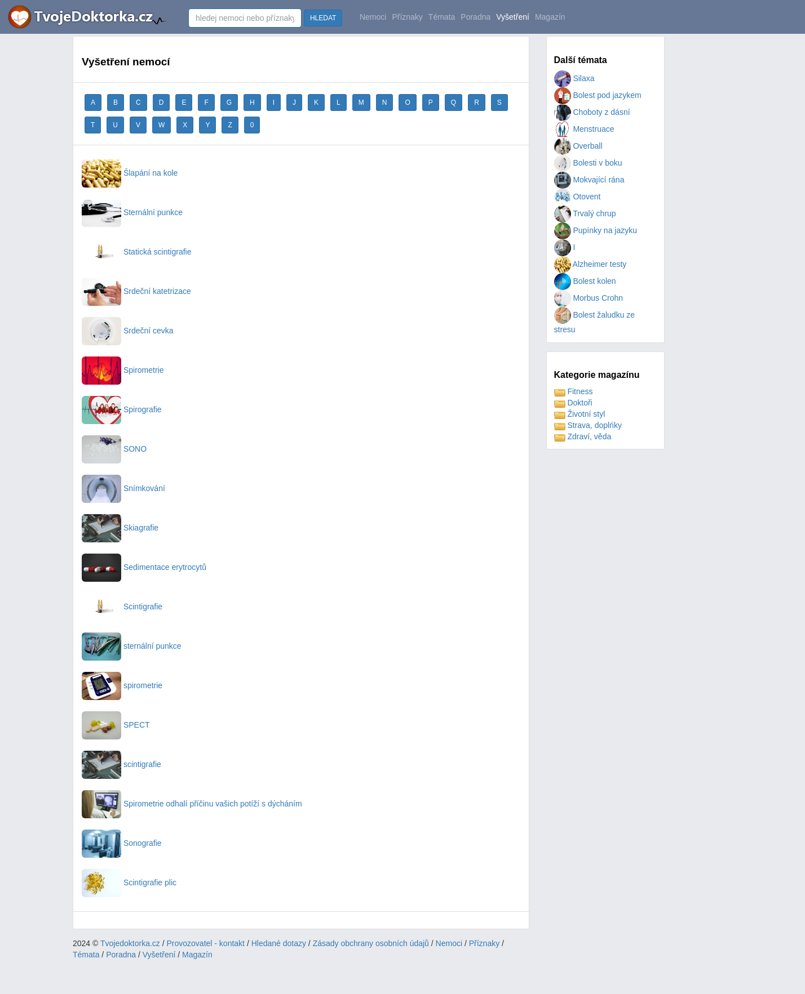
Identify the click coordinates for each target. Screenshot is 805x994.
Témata (441, 16)
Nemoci (373, 16)
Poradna (475, 16)
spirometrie (122, 685)
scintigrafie (121, 764)
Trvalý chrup (585, 213)
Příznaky (407, 16)
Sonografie (122, 843)
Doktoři (573, 402)
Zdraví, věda (583, 436)
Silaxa (574, 78)
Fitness (573, 391)
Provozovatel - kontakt (206, 943)
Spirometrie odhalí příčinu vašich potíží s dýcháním (192, 803)
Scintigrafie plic (129, 882)
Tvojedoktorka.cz (130, 943)
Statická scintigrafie (137, 251)
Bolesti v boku (588, 162)
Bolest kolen (585, 281)
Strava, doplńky (588, 425)
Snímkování (123, 488)
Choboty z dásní (592, 112)
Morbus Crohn (588, 297)
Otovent (577, 196)
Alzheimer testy (590, 264)
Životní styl (579, 413)
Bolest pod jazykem (598, 95)
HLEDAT (323, 18)
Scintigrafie (122, 606)
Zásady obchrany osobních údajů (371, 943)
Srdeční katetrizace (136, 291)
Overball (578, 145)
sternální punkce (132, 645)
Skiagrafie (120, 527)
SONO (114, 448)
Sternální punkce (132, 212)
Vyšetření (512, 16)
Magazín (550, 16)
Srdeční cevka (128, 330)
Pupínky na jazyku (596, 230)
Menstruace (584, 128)
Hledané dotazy (278, 943)
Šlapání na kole (130, 172)
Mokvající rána (589, 179)
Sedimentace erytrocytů (144, 567)
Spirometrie (122, 370)
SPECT (116, 724)
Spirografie (122, 409)
